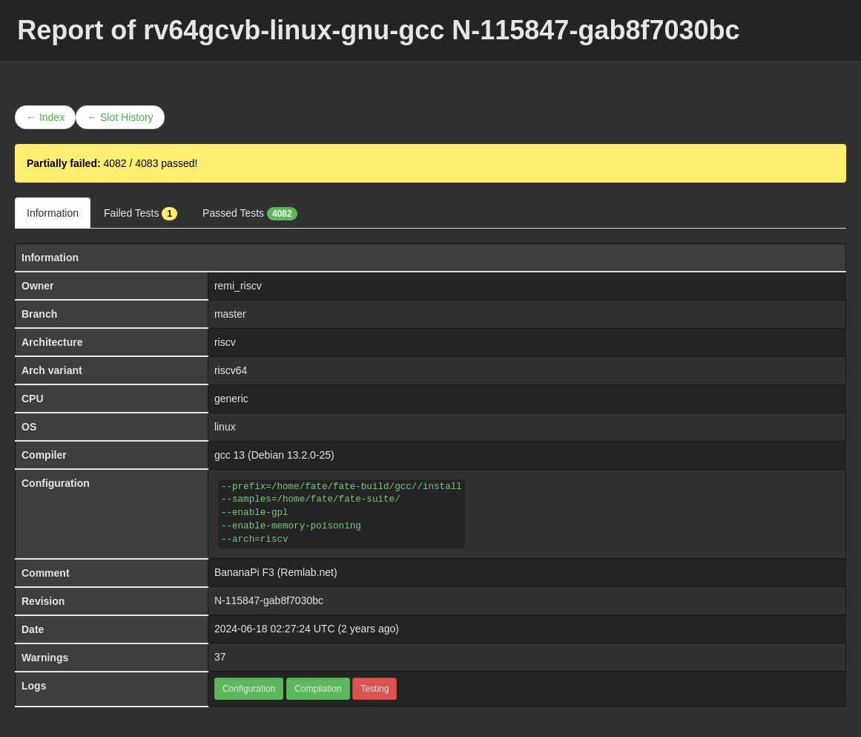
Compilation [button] (317, 689)
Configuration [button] (248, 689)
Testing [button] (374, 689)
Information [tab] (53, 213)
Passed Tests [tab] (249, 213)
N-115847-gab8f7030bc (268, 600)
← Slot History (120, 117)
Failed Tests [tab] (140, 213)
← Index (45, 117)
